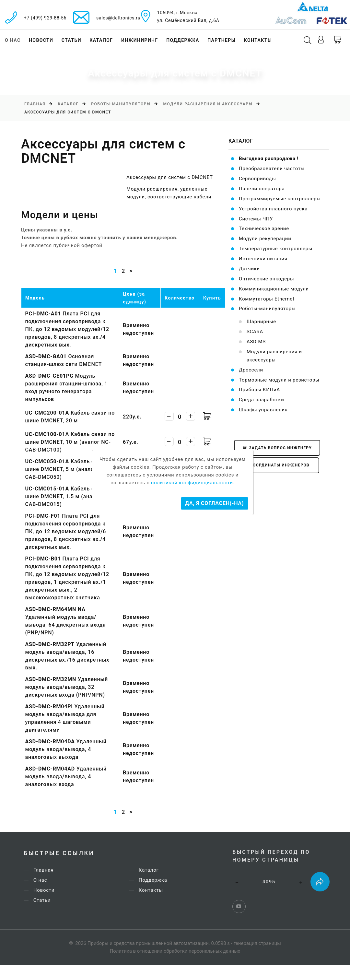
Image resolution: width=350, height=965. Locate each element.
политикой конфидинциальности (192, 483)
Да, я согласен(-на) (214, 503)
